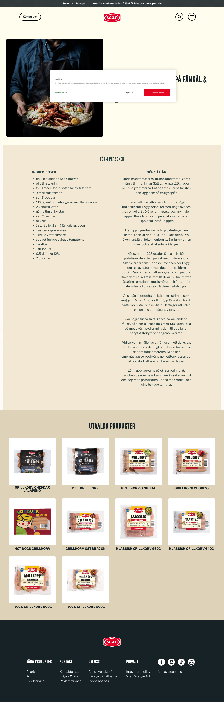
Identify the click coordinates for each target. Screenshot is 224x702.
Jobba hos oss (99, 681)
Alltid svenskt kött (102, 672)
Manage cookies (170, 672)
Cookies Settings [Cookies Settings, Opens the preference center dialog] (61, 92)
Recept (80, 3)
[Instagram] (171, 662)
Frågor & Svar (70, 676)
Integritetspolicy (138, 672)
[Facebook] (161, 662)
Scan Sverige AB (138, 676)
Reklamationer (70, 681)
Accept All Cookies (157, 93)
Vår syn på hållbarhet (103, 676)
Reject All (129, 93)
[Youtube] (191, 662)
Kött (29, 676)
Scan (65, 3)
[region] (113, 86)
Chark (30, 672)
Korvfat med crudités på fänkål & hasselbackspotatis (127, 3)
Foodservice (35, 681)
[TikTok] (181, 662)
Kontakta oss (69, 672)
